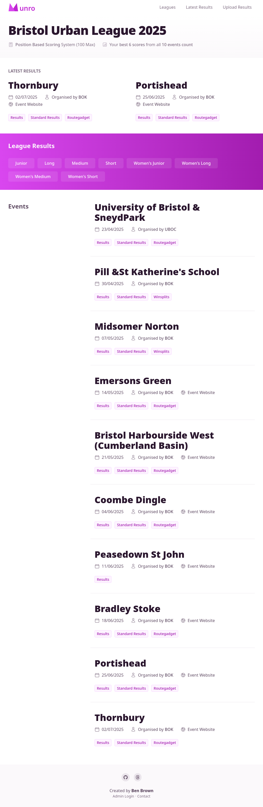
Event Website (29, 104)
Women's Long (196, 163)
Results (17, 117)
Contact (144, 796)
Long (49, 163)
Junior (21, 163)
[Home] (21, 7)
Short (111, 163)
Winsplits (161, 296)
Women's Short (83, 176)
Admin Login (124, 796)
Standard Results (45, 117)
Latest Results (199, 7)
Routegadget (78, 117)
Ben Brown (143, 790)
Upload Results (237, 7)
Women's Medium (33, 176)
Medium (80, 163)
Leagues (167, 7)
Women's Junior (149, 163)
